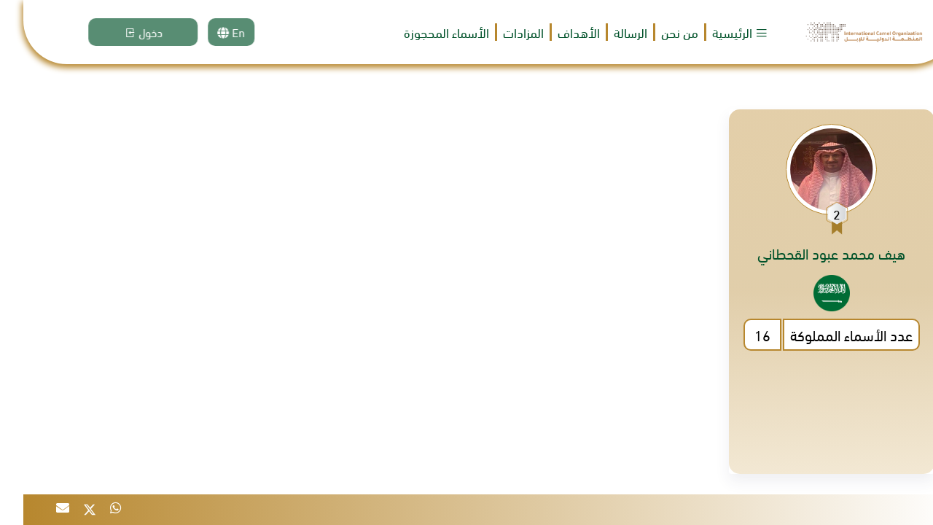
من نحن (656, 32)
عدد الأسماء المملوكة (828, 334)
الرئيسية (717, 32)
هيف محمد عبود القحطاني (808, 253)
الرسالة (607, 32)
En (221, 31)
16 (739, 334)
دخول (133, 31)
